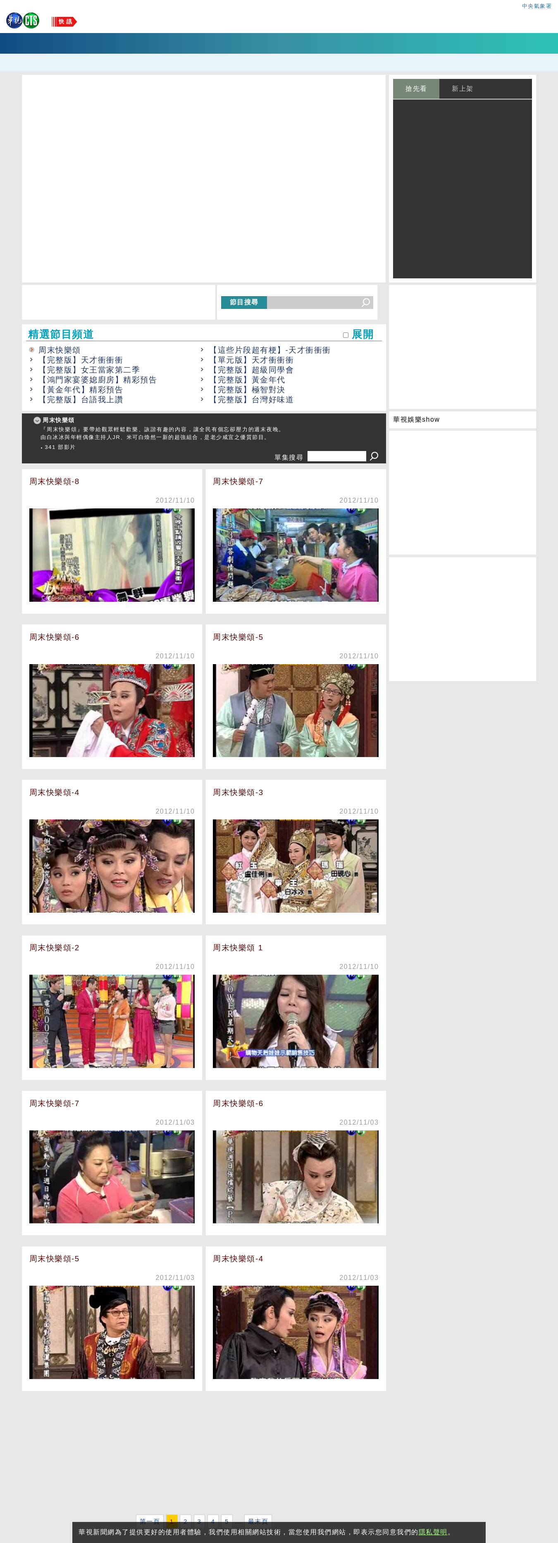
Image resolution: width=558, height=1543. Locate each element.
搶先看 (416, 88)
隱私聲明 (433, 1532)
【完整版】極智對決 (247, 389)
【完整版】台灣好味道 (251, 399)
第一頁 (150, 1521)
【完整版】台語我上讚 (80, 399)
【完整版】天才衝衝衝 (80, 360)
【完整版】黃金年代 (247, 379)
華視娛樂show (416, 419)
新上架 (463, 88)
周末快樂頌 (59, 350)
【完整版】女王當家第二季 (89, 370)
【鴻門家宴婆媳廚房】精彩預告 (97, 379)
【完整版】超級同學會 (251, 370)
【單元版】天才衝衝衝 (251, 360)
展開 (363, 334)
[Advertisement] (204, 1454)
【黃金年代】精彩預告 (80, 389)
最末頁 (258, 1521)
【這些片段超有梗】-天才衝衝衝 (270, 350)
